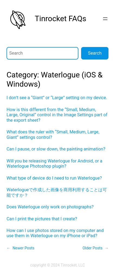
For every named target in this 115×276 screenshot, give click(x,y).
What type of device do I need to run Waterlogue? (54, 178)
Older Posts (95, 248)
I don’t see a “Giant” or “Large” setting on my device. (57, 97)
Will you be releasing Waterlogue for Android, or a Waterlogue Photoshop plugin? (54, 163)
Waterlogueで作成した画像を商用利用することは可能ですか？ (57, 192)
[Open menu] (105, 18)
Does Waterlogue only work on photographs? (50, 206)
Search (95, 53)
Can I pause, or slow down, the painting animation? (56, 149)
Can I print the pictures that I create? (42, 218)
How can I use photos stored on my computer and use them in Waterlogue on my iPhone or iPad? (55, 233)
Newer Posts (20, 248)
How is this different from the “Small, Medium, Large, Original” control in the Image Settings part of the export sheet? (57, 115)
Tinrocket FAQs (60, 18)
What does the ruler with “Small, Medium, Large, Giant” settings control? (53, 134)
